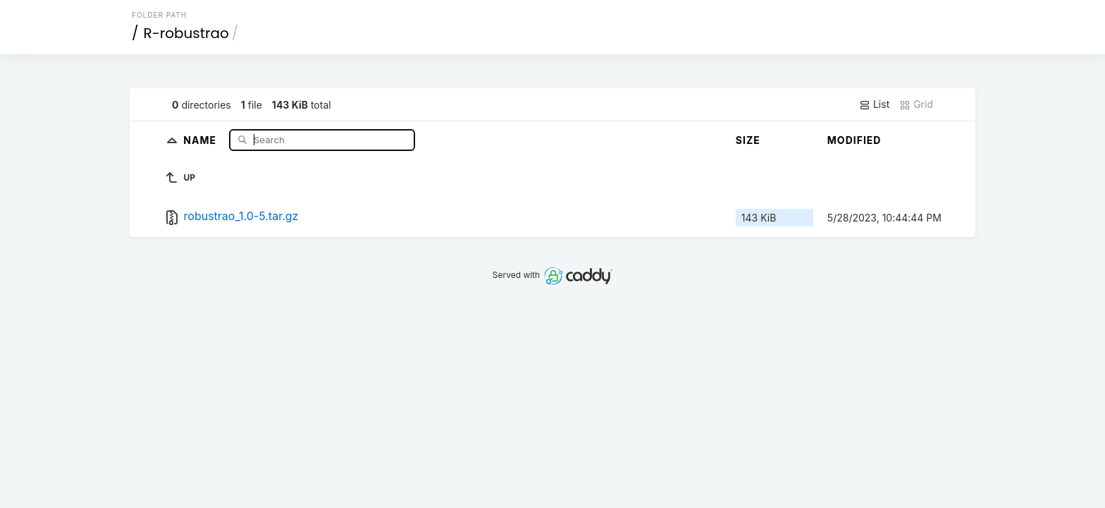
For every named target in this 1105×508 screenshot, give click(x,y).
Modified (854, 140)
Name (201, 139)
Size (748, 140)
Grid (916, 104)
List (874, 104)
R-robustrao (186, 33)
